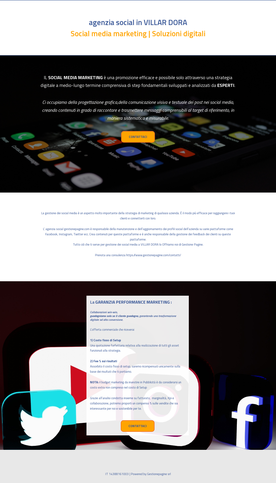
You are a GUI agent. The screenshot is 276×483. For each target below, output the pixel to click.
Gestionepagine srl (159, 474)
